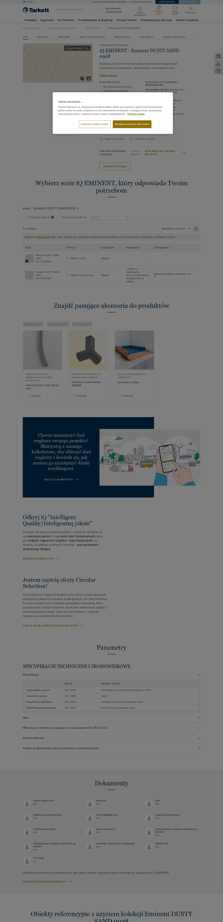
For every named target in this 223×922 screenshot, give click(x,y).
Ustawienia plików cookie (95, 124)
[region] (113, 113)
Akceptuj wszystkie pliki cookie (132, 124)
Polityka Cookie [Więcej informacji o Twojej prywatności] (136, 114)
